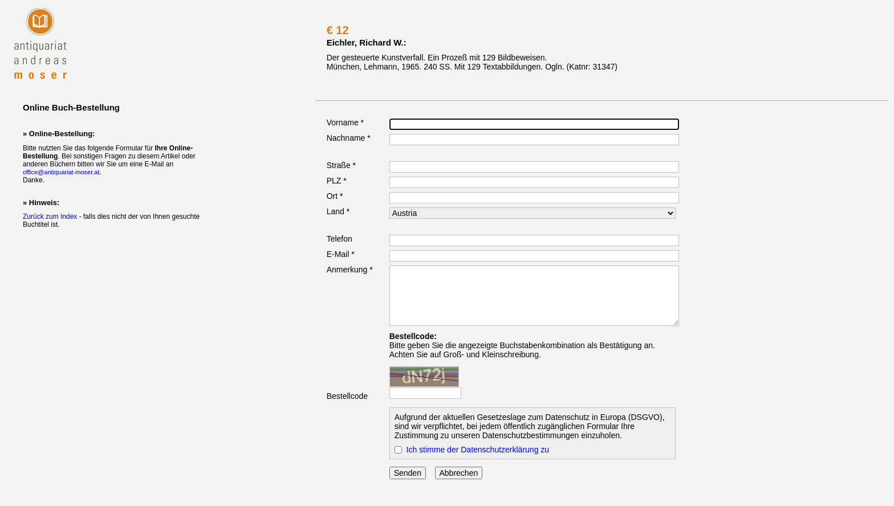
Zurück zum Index (50, 217)
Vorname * (345, 122)
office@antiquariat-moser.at (61, 172)
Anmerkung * (350, 269)
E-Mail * (341, 254)
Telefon (339, 238)
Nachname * (349, 137)
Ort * (335, 196)
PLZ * (337, 180)
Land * (338, 211)
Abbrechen (459, 473)
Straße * (341, 165)
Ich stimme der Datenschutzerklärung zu (478, 449)
